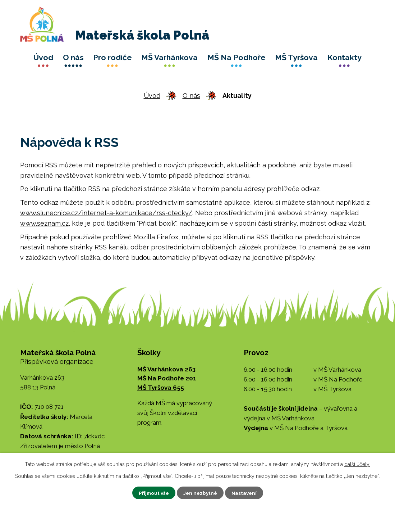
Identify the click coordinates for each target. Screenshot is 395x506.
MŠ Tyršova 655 (160, 387)
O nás (73, 57)
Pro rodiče (112, 57)
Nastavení (245, 493)
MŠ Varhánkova (169, 57)
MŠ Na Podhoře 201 (166, 378)
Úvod (43, 57)
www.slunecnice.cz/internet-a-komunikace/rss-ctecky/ (106, 213)
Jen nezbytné (200, 493)
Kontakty (344, 57)
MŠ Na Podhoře (236, 57)
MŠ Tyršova (296, 57)
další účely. (357, 464)
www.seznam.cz (44, 223)
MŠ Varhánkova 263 (166, 369)
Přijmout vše (152, 493)
